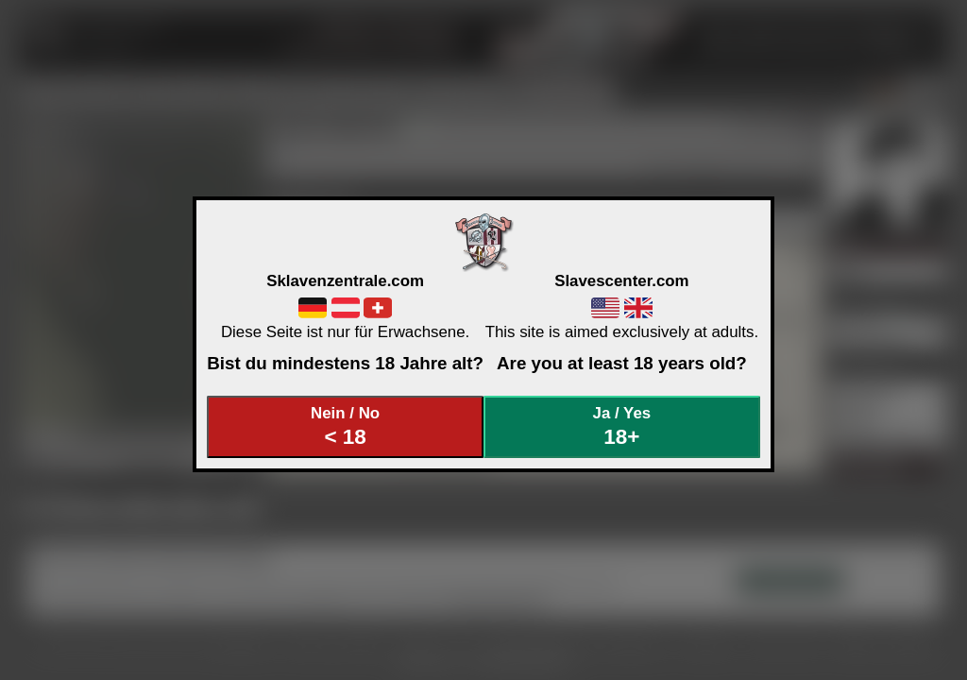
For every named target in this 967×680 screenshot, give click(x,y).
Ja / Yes (622, 426)
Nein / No (345, 426)
